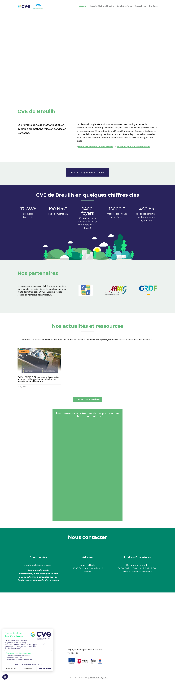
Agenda (24, 351)
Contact (153, 6)
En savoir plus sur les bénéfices (133, 147)
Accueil (83, 6)
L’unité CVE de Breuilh (102, 6)
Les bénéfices (124, 6)
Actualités (140, 6)
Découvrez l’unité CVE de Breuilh (95, 147)
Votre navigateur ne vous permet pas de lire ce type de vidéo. (87, 53)
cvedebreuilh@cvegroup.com (38, 565)
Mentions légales (98, 677)
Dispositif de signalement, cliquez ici (87, 172)
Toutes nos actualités (87, 399)
